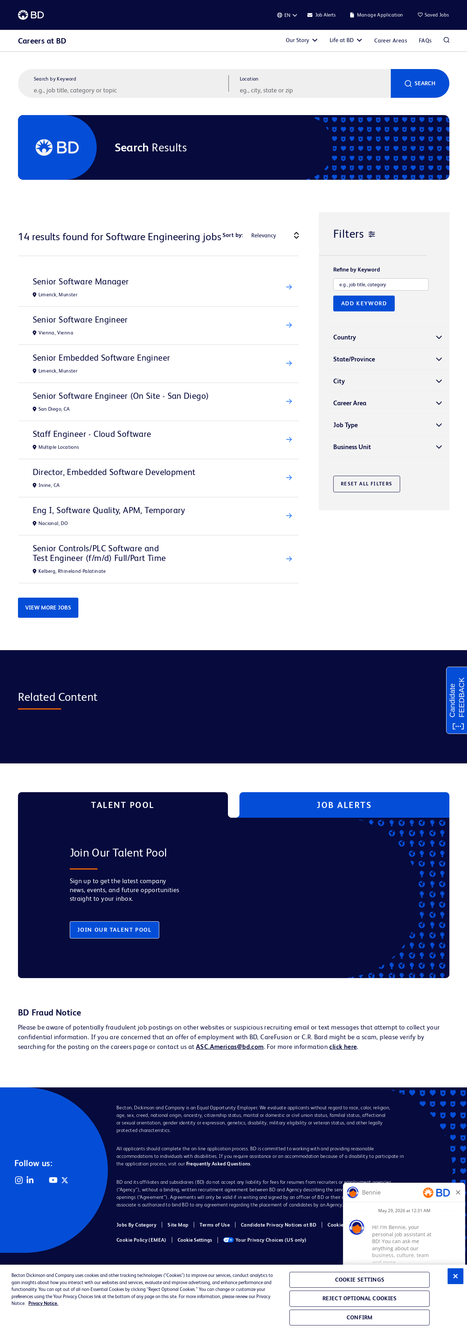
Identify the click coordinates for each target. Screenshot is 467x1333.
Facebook (41, 1180)
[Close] (455, 1276)
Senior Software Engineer (80, 319)
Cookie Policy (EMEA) (141, 1240)
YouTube (53, 1180)
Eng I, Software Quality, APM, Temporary (109, 510)
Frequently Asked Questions (218, 1164)
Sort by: (233, 235)
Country (344, 337)
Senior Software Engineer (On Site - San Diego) (121, 396)
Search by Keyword (55, 79)
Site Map (178, 1225)
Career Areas (390, 40)
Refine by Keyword (356, 269)
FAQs (425, 40)
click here (343, 1046)
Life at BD (342, 40)
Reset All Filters (367, 484)
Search (425, 83)
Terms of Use (215, 1225)
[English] (287, 15)
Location (249, 79)
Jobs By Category (136, 1225)
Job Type (345, 425)
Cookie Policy (343, 1225)
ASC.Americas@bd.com (230, 1046)
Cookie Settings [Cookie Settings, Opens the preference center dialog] (359, 1279)
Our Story (297, 40)
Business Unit (352, 447)
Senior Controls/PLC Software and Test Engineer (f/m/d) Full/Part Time (99, 553)
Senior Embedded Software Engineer (101, 357)
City (339, 381)
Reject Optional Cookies (359, 1298)
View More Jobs (48, 607)
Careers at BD (42, 40)
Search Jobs (446, 40)
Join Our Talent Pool (114, 929)
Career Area (349, 403)
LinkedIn (30, 1180)
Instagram (18, 1180)
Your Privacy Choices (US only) (265, 1240)
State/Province (354, 359)
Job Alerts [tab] (344, 805)
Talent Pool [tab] (123, 805)
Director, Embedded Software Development (114, 472)
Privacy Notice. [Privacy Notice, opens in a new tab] (43, 1303)
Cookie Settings (195, 1240)
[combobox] (314, 90)
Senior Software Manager (81, 281)
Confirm (359, 1317)
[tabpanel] (218, 898)
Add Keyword (364, 303)
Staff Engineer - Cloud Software (92, 434)
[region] (233, 1299)
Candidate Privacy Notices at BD (278, 1225)
